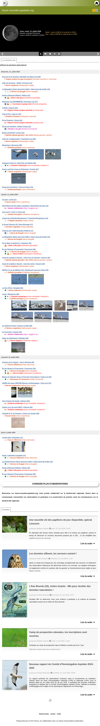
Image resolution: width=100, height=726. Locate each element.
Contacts (52, 713)
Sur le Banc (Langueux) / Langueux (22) (16, 243)
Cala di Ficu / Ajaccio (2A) (11, 114)
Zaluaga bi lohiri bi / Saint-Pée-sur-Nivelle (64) (19, 163)
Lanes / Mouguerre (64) (10, 294)
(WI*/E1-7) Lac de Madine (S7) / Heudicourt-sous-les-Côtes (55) (25, 270)
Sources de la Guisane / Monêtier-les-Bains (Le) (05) (21, 77)
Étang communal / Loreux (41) (13, 133)
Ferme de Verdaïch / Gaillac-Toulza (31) (16, 126)
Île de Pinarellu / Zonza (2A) (12, 120)
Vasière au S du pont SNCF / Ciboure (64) (17, 407)
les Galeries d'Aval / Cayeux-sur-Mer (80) (17, 326)
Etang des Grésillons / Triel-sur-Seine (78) (17, 187)
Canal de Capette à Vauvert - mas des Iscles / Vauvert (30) (23, 264)
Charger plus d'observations (50, 484)
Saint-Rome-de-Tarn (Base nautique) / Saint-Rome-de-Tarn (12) (25, 206)
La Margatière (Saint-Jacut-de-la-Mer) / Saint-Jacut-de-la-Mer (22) (26, 89)
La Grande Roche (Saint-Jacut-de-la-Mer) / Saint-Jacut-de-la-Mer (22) (27, 462)
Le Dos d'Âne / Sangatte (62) (12, 288)
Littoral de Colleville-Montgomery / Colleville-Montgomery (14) (25, 218)
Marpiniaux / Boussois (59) (12, 145)
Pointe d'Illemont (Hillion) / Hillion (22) (16, 95)
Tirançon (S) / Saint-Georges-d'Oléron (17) (17, 231)
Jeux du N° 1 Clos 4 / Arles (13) (13, 212)
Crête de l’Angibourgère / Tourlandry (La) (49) (19, 139)
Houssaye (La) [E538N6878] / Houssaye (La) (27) (20, 102)
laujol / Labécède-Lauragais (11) (14, 455)
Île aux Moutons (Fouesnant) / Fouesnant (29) (19, 249)
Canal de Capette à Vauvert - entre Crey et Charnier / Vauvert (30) (26, 258)
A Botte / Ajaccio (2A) (10, 108)
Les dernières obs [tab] (8, 60)
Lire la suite (88, 543)
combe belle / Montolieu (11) (12, 438)
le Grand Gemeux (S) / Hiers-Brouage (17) (17, 224)
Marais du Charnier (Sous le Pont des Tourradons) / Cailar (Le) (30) (26, 377)
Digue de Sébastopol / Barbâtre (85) (15, 338)
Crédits (59, 713)
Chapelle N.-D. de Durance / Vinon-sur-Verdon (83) (20, 413)
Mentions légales (44, 713)
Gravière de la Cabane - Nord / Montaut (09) (18, 362)
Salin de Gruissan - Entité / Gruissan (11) (17, 83)
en (96, 10)
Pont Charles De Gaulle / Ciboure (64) (16, 401)
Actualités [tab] (5, 510)
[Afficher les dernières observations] (13, 65)
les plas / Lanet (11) (9, 200)
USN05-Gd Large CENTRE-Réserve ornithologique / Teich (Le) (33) (26, 383)
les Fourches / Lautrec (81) (12, 332)
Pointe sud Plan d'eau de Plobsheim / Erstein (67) (20, 169)
